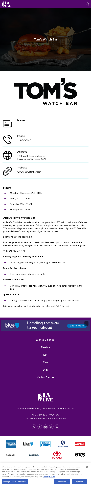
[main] (45, 159)
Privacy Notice (49, 479)
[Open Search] (87, 4)
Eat (45, 354)
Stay (45, 369)
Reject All (79, 484)
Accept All (62, 484)
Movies (45, 347)
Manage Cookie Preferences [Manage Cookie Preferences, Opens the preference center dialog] (14, 484)
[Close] (87, 469)
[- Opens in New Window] (45, 325)
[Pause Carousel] (86, 323)
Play (45, 362)
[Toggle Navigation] (80, 4)
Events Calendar (45, 339)
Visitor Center (45, 377)
